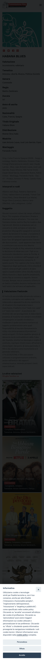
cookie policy (22, 635)
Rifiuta (22, 649)
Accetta (22, 655)
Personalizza (22, 642)
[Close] (38, 589)
